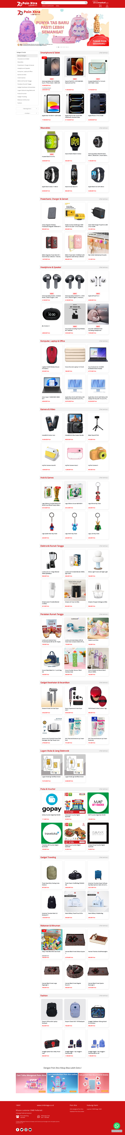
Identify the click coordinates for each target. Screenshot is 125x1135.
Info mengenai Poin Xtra (76, 1109)
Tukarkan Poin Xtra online (77, 1111)
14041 (18, 1105)
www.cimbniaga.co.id (45, 1105)
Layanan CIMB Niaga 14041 (94, 1109)
